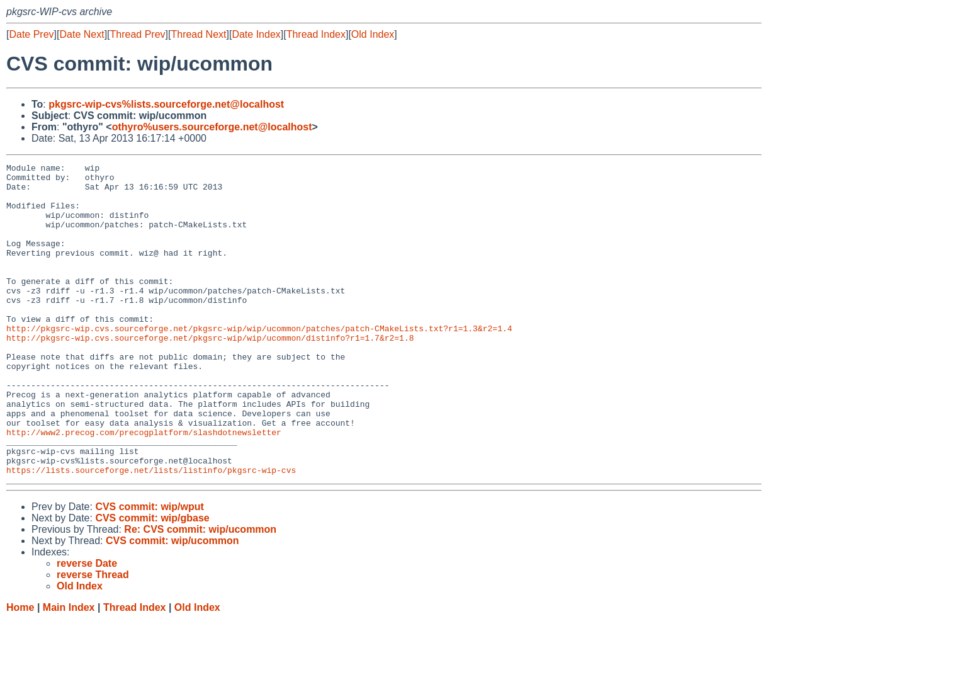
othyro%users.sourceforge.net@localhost (212, 127)
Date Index (256, 34)
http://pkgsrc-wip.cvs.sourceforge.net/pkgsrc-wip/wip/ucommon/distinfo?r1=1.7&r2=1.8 (210, 373)
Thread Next (198, 34)
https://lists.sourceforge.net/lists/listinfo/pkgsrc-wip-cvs (151, 532)
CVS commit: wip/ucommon (172, 603)
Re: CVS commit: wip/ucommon (200, 591)
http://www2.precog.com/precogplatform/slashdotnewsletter (143, 486)
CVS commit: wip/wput (149, 569)
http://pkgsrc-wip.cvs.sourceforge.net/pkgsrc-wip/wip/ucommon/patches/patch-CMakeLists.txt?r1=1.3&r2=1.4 (259, 362)
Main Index (69, 669)
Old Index (372, 34)
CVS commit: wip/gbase (152, 580)
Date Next (81, 34)
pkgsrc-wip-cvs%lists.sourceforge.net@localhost (166, 104)
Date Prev (31, 34)
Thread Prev (138, 34)
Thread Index (316, 34)
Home (20, 669)
